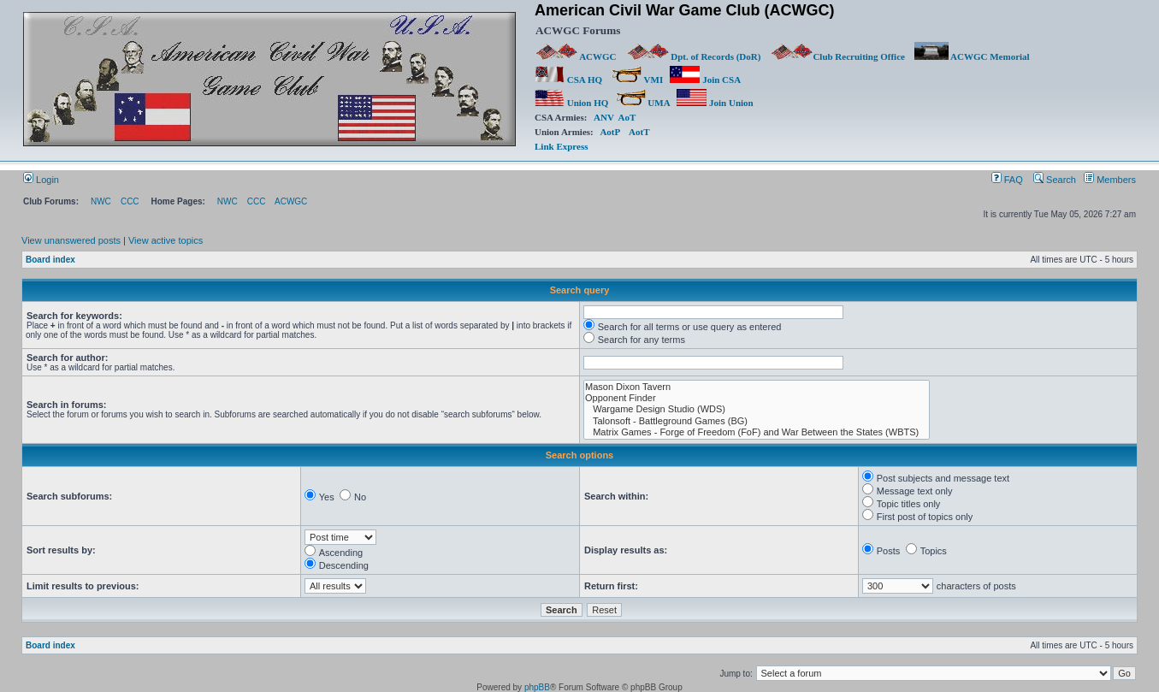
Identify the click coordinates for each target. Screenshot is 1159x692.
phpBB (537, 687)
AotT (639, 132)
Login (41, 179)
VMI (637, 79)
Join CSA (705, 79)
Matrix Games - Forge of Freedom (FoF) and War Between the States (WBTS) (756, 432)
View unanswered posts (71, 240)
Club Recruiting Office (837, 56)
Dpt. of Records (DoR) (693, 56)
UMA (643, 103)
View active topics (165, 240)
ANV (604, 117)
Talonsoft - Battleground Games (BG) (756, 421)
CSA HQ (568, 79)
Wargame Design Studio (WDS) (756, 409)
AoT (627, 117)
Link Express (561, 146)
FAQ (1007, 179)
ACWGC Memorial (972, 56)
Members (1110, 179)
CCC (130, 201)
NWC (101, 201)
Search (1054, 179)
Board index (50, 259)
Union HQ (571, 103)
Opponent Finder (756, 398)
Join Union (716, 103)
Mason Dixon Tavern (756, 387)
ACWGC (576, 56)
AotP (609, 132)
